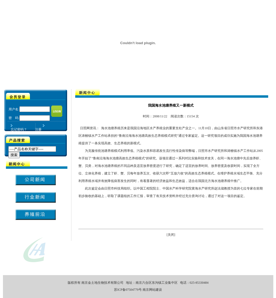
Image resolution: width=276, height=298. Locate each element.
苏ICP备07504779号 (128, 290)
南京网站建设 (152, 290)
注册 (38, 129)
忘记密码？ (19, 129)
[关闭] (171, 235)
